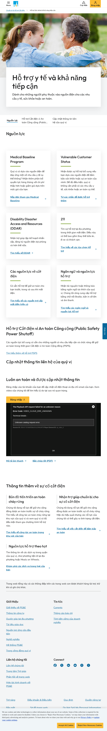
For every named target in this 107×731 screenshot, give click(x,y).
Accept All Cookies (65, 726)
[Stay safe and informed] (53, 429)
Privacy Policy (86, 718)
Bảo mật (10, 707)
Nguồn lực (12, 120)
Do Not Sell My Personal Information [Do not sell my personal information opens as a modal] (82, 707)
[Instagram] (82, 665)
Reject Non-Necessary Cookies (90, 726)
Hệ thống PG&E (14, 645)
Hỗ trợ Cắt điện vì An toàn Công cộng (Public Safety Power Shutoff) (34, 120)
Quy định (68, 699)
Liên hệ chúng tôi (15, 665)
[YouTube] (75, 665)
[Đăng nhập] (17, 399)
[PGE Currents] (88, 665)
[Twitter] (62, 665)
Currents (58, 607)
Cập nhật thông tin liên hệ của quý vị (64, 120)
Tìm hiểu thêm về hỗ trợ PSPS (21, 353)
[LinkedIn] (68, 665)
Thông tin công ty (15, 613)
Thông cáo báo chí (63, 613)
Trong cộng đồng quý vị (18, 650)
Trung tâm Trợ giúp (16, 671)
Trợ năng (10, 699)
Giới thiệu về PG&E (16, 607)
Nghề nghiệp (13, 639)
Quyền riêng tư (93, 699)
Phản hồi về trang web (18, 676)
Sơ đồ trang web (39, 707)
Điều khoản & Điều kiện (39, 699)
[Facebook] (55, 665)
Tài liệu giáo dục (14, 624)
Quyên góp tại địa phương (20, 618)
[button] (8, 3)
